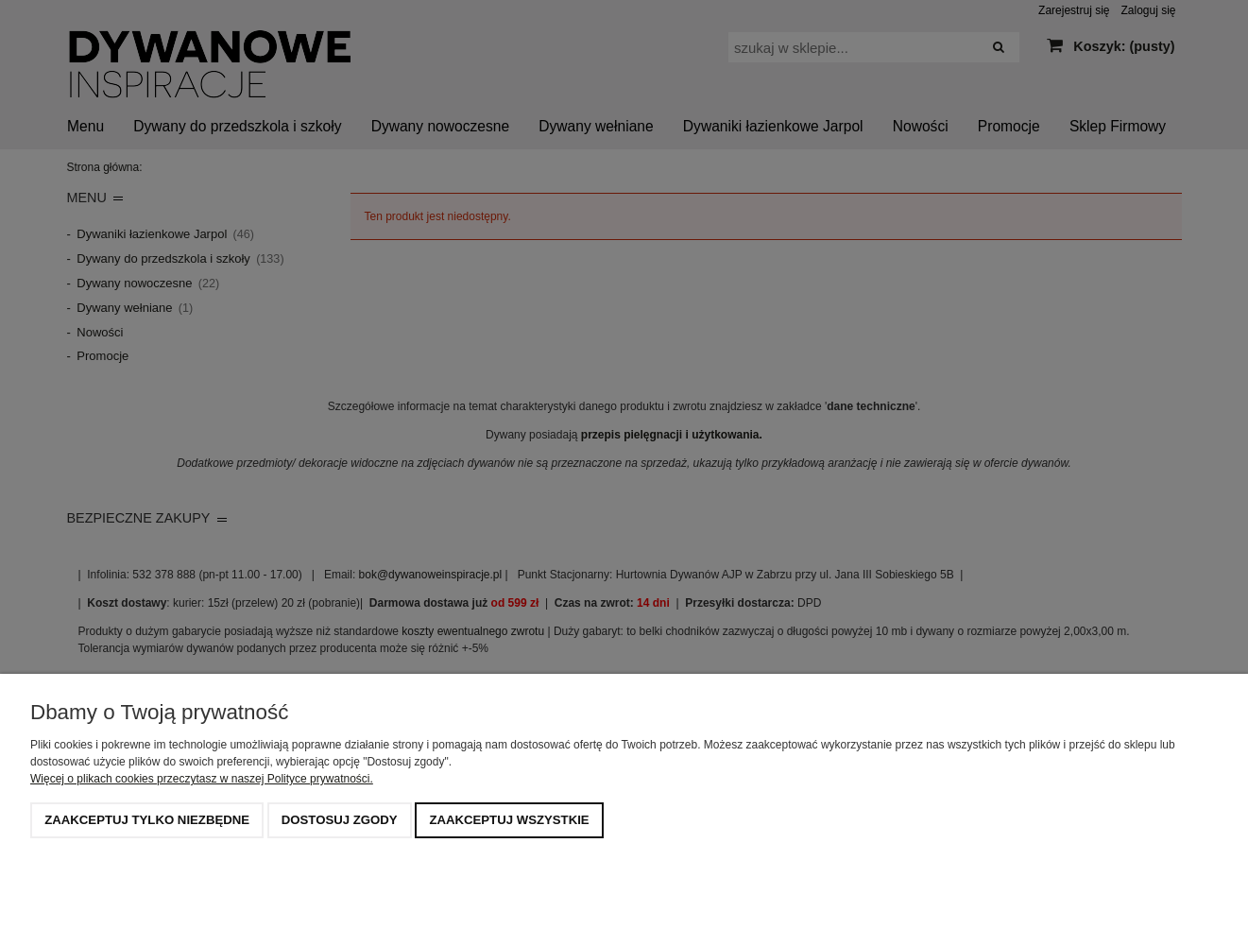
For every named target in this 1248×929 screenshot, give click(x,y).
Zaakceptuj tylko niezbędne (146, 820)
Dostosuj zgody (340, 820)
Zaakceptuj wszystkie (509, 820)
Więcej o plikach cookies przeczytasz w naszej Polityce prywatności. (201, 778)
